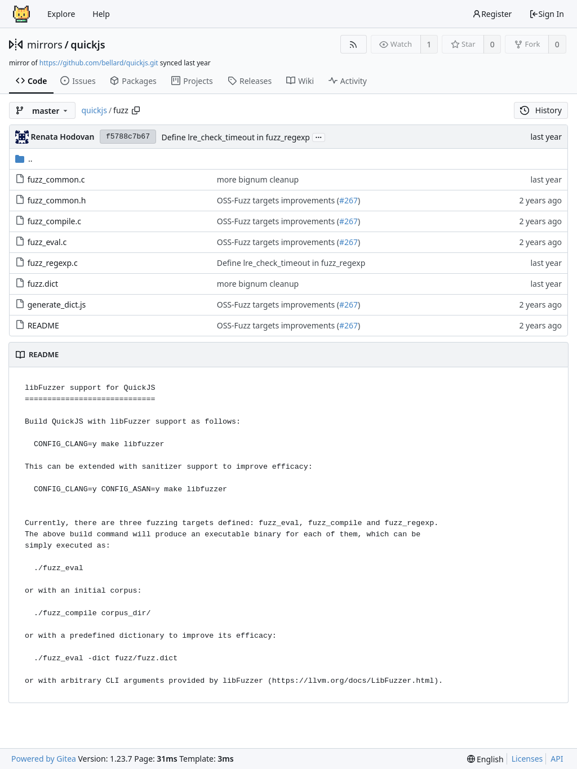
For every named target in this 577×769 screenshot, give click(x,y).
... (319, 136)
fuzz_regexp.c (53, 262)
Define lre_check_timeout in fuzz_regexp (235, 137)
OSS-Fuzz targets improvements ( (278, 200)
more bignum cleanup (258, 179)
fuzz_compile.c (54, 221)
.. (24, 158)
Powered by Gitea (43, 758)
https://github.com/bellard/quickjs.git (98, 63)
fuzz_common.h (57, 200)
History (541, 110)
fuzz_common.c (56, 179)
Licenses (527, 758)
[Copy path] (136, 110)
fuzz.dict (43, 283)
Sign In (546, 13)
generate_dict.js (57, 304)
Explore (61, 13)
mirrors (45, 44)
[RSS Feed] (353, 44)
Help (101, 13)
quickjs (87, 44)
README (43, 325)
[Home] (21, 14)
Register (492, 13)
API (557, 758)
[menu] (485, 759)
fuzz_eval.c (47, 242)
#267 (348, 200)
